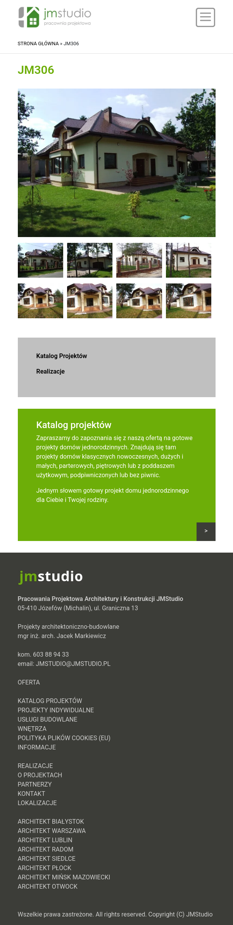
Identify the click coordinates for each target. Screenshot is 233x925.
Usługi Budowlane (48, 719)
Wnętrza (32, 728)
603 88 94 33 (51, 654)
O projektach (40, 775)
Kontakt (31, 793)
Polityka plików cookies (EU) (64, 738)
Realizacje (50, 371)
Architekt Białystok (51, 821)
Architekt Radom (46, 849)
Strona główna (38, 43)
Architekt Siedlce (47, 858)
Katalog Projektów (61, 356)
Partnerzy (35, 784)
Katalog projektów (74, 425)
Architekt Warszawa (52, 831)
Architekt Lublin (45, 840)
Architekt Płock (44, 868)
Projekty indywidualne (56, 710)
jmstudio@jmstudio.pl (73, 663)
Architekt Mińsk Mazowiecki (64, 877)
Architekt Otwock (48, 886)
